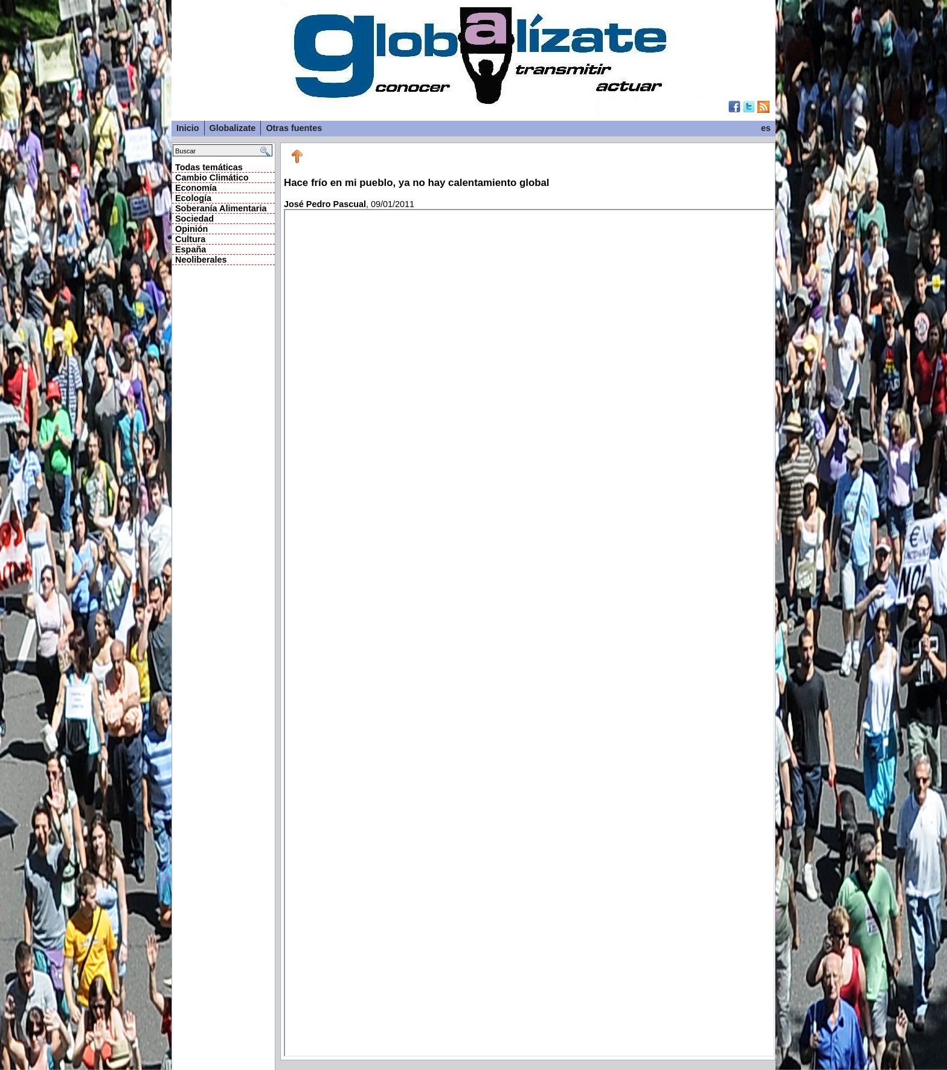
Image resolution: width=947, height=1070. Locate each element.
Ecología (193, 198)
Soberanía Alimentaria (220, 208)
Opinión (191, 229)
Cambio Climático (212, 177)
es (766, 128)
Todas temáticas (209, 167)
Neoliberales (201, 259)
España (190, 249)
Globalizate (233, 128)
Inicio (187, 128)
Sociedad (194, 218)
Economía (196, 188)
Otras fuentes (294, 128)
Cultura (190, 239)
